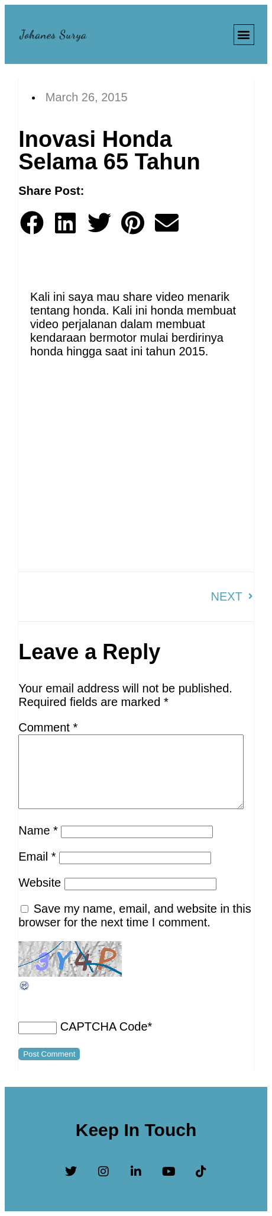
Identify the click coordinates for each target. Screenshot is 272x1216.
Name (38, 830)
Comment (47, 727)
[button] (244, 34)
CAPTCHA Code (104, 1026)
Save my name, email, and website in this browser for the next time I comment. (134, 915)
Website (39, 882)
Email (37, 856)
